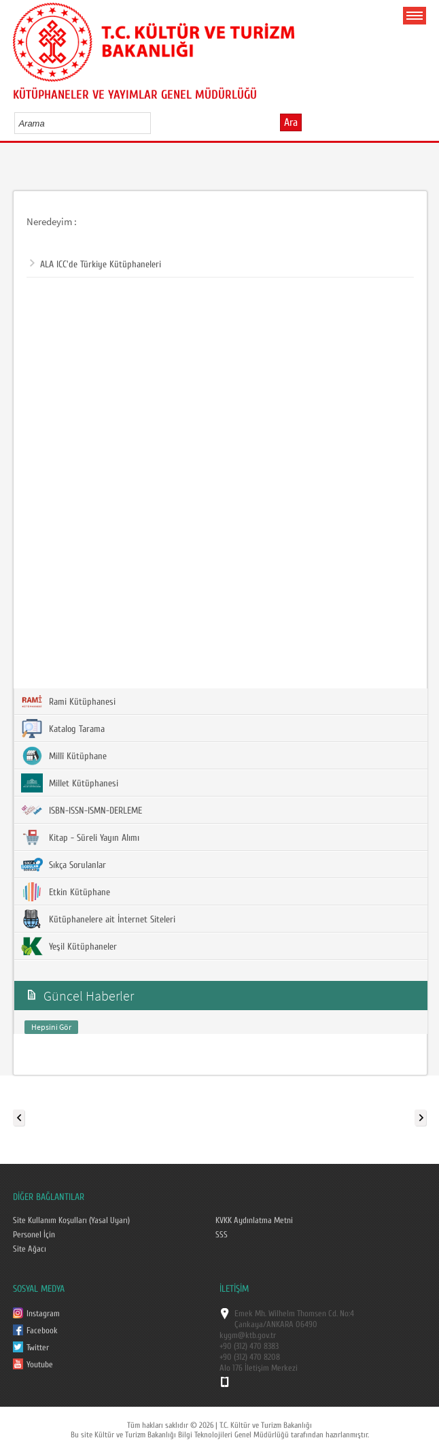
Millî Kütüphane (64, 755)
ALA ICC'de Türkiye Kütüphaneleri (95, 264)
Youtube (40, 1364)
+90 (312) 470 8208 (250, 1357)
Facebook (42, 1330)
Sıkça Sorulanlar (63, 864)
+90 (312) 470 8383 (249, 1346)
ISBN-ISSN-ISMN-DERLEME (81, 810)
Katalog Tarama (63, 728)
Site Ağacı (29, 1249)
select (155, 123)
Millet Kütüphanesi (69, 782)
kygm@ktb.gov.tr (248, 1335)
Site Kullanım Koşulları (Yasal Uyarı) (71, 1220)
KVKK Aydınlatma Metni (254, 1220)
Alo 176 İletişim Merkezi (259, 1368)
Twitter (38, 1347)
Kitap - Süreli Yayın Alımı (80, 837)
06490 (306, 1324)
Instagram (43, 1313)
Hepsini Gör (51, 1027)
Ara (291, 122)
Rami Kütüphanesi (68, 701)
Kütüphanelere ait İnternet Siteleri (98, 919)
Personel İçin (34, 1234)
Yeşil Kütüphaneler (69, 946)
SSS (221, 1234)
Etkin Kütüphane (65, 891)
